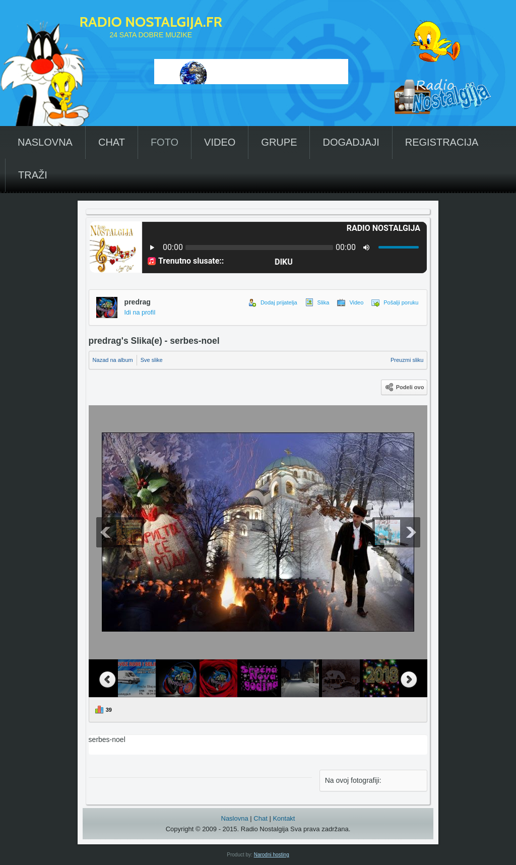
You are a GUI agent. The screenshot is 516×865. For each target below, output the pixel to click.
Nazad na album (113, 360)
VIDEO (219, 142)
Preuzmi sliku (407, 360)
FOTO (164, 142)
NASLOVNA (45, 142)
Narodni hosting (271, 854)
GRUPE (279, 142)
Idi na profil (140, 312)
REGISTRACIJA (442, 142)
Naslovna (234, 818)
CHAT (111, 142)
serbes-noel (258, 744)
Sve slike (152, 360)
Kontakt (284, 818)
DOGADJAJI (350, 142)
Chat (260, 818)
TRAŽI (32, 174)
